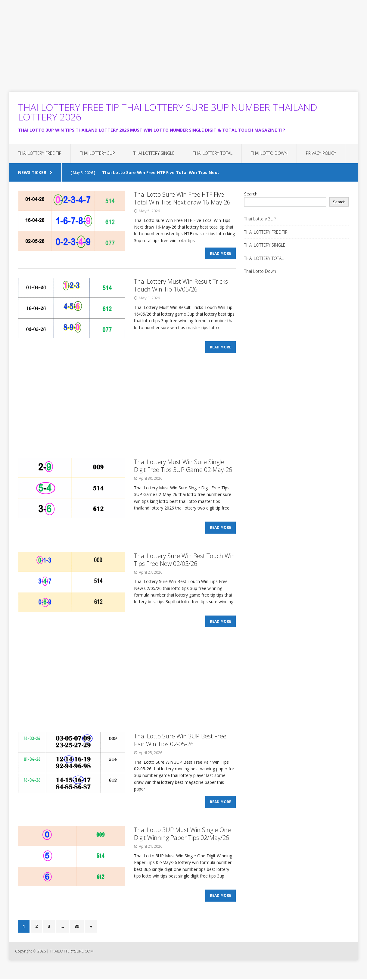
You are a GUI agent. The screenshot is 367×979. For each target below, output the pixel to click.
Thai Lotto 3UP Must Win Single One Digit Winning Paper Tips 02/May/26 (182, 843)
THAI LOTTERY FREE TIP (39, 153)
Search (250, 194)
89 (76, 937)
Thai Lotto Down (269, 153)
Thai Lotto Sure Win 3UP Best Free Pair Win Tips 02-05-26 (180, 748)
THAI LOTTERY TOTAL (212, 153)
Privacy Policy (321, 153)
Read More (220, 255)
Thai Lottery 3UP (97, 153)
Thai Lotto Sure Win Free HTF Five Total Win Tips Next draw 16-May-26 (182, 198)
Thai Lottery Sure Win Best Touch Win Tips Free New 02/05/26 (184, 565)
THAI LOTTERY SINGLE (154, 153)
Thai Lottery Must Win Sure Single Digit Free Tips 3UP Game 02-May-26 (183, 469)
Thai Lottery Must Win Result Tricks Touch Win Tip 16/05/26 (181, 287)
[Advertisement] (180, 42)
